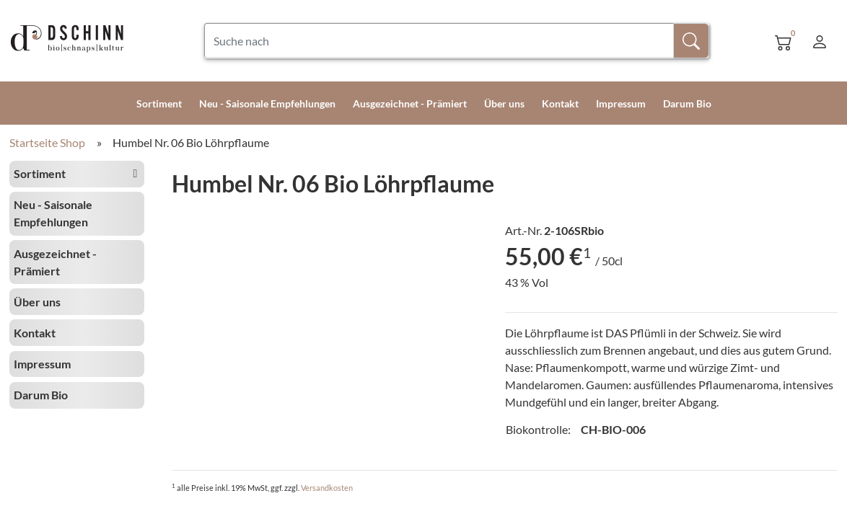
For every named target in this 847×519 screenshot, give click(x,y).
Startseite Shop (47, 142)
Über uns (504, 103)
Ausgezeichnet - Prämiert (410, 103)
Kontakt (560, 103)
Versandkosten (327, 487)
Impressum (621, 103)
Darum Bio (687, 103)
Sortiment (159, 103)
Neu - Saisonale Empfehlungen (267, 103)
